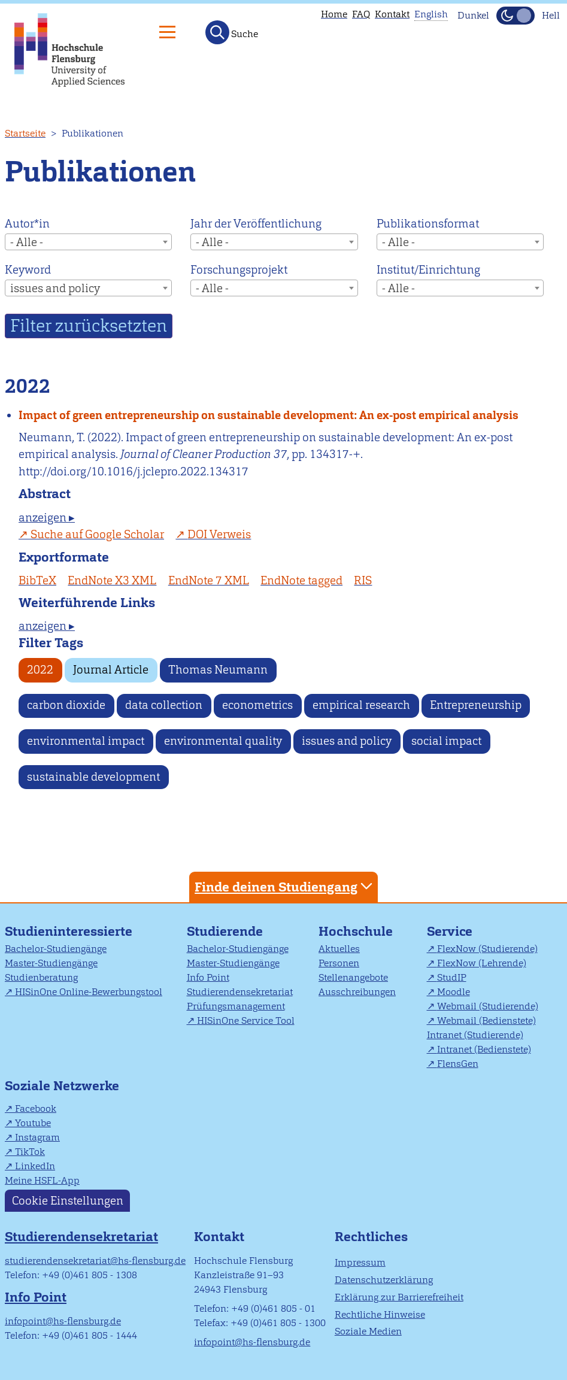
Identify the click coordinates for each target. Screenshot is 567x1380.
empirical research (361, 704)
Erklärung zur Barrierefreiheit (399, 1297)
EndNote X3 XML (112, 580)
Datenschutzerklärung (384, 1279)
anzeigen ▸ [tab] (47, 517)
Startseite (25, 133)
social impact (446, 740)
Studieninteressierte (68, 931)
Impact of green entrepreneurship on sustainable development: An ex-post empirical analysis (269, 415)
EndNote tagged (301, 580)
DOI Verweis (219, 534)
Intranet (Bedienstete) (484, 1049)
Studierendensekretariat (240, 991)
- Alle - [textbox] (26, 242)
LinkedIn (35, 1166)
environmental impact (85, 740)
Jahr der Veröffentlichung (256, 223)
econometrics (257, 704)
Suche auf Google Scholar (97, 534)
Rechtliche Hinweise (380, 1314)
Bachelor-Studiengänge (56, 948)
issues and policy (347, 740)
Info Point (208, 977)
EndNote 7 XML (208, 580)
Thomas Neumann (218, 669)
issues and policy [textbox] (55, 288)
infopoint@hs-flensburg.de (63, 1321)
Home (334, 14)
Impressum (360, 1262)
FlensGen (457, 1063)
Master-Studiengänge (51, 963)
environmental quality (223, 740)
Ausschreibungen (357, 991)
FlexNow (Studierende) (487, 948)
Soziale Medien (368, 1331)
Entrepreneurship (475, 704)
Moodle (453, 991)
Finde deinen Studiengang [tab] (285, 886)
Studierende (225, 931)
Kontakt (392, 14)
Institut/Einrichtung (428, 269)
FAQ (361, 14)
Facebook (35, 1108)
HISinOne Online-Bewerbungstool (88, 991)
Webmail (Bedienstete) (486, 1020)
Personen (339, 963)
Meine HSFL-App (42, 1180)
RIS (363, 580)
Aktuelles (339, 948)
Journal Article (110, 669)
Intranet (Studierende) (475, 1035)
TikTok (30, 1151)
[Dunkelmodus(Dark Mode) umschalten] (515, 16)
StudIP (451, 977)
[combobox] (88, 241)
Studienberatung (41, 977)
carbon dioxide (66, 704)
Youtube (33, 1123)
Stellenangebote (353, 977)
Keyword (28, 269)
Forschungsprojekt (238, 269)
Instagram (37, 1137)
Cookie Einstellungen (67, 1200)
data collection (163, 704)
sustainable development (93, 776)
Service (449, 931)
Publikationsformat (428, 223)
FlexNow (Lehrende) (481, 963)
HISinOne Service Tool (246, 1020)
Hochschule (356, 931)
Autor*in (27, 223)
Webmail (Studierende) (487, 1006)
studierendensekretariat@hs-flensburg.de (95, 1260)
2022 (40, 669)
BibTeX (37, 580)
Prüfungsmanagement (236, 1006)
